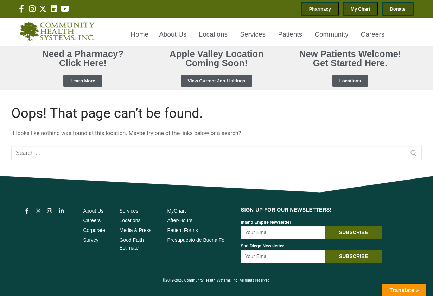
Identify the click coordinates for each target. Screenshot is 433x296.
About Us (173, 34)
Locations (214, 34)
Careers (373, 34)
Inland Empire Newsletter (266, 222)
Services (253, 34)
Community (332, 34)
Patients (291, 34)
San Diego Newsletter (262, 246)
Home (139, 34)
